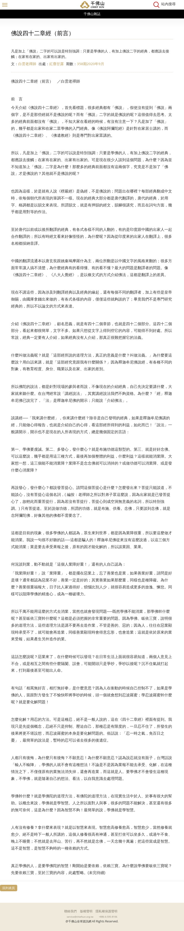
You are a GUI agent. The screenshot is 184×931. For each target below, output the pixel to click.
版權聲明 (86, 911)
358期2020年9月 (90, 63)
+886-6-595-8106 (108, 916)
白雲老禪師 (27, 63)
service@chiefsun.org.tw (80, 916)
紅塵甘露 (56, 63)
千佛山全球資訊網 (92, 5)
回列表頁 (8, 888)
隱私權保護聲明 (106, 911)
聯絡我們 (70, 911)
